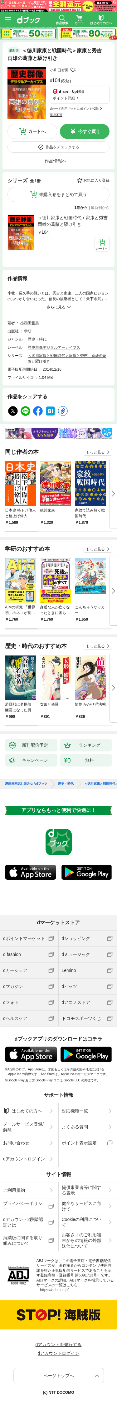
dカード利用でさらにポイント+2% (74, 108)
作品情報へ (55, 160)
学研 (28, 331)
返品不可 (56, 115)
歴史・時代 (37, 339)
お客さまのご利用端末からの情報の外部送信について (81, 1240)
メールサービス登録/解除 (23, 1127)
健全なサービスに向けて (81, 1206)
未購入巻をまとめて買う (63, 194)
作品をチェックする (62, 147)
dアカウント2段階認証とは (23, 1222)
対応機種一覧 (75, 1110)
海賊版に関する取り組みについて (22, 1240)
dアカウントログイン (24, 1158)
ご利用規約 (14, 1190)
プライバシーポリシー (22, 1206)
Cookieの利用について (82, 1222)
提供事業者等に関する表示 (81, 1190)
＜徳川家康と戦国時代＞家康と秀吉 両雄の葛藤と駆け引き (74, 221)
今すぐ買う (89, 131)
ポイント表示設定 (79, 1142)
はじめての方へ (22, 1111)
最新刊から (100, 208)
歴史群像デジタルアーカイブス (54, 347)
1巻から (81, 208)
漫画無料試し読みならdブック (26, 783)
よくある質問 (75, 1126)
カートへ (37, 131)
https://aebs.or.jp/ (54, 1290)
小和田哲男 (59, 70)
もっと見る (95, 452)
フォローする (73, 70)
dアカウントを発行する (59, 1344)
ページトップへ (58, 1375)
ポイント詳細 (64, 98)
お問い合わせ (16, 1142)
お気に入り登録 (96, 180)
